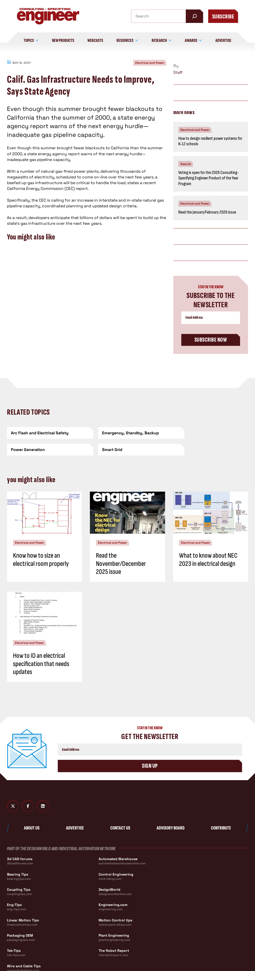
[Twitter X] (13, 806)
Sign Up (150, 766)
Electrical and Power (149, 63)
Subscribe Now (210, 339)
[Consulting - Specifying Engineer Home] (48, 16)
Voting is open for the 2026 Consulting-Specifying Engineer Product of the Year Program (208, 178)
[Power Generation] (209, 433)
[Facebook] (28, 806)
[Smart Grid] (45, 449)
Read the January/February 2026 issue (207, 212)
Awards (185, 164)
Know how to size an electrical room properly (41, 559)
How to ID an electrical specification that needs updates (41, 664)
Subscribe (223, 16)
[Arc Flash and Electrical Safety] (45, 433)
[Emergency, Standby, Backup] (127, 433)
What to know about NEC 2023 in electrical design (208, 559)
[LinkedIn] (43, 806)
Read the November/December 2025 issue (121, 563)
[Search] (194, 16)
